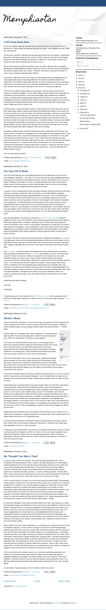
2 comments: (35, 304)
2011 (80, 88)
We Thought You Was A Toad (20, 456)
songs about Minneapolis (48, 218)
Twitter (78, 52)
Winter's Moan (12, 318)
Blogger (73, 603)
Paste (63, 238)
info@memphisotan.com (88, 41)
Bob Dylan (13, 308)
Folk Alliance (11, 251)
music (41, 308)
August (83, 97)
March (82, 109)
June (82, 100)
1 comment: (36, 572)
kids (10, 161)
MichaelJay (57, 603)
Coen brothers (14, 575)
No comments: (36, 157)
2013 (80, 82)
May (82, 103)
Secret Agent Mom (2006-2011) (87, 53)
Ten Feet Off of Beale (16, 171)
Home (38, 581)
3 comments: (35, 442)
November (84, 94)
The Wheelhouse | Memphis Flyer (88, 48)
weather (22, 446)
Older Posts (64, 581)
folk (19, 308)
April (82, 106)
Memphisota (25, 161)
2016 (80, 75)
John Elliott (34, 254)
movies (32, 575)
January (83, 128)
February (83, 112)
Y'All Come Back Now (16, 42)
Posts (80, 62)
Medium (78, 50)
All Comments (83, 66)
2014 (80, 78)
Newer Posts (10, 581)
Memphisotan (30, 20)
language (16, 161)
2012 (80, 85)
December (84, 90)
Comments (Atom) (20, 586)
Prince (46, 308)
